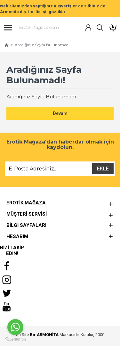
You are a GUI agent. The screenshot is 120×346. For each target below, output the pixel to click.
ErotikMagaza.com (39, 27)
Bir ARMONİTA (44, 334)
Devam (60, 113)
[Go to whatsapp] (15, 327)
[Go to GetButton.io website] (15, 339)
